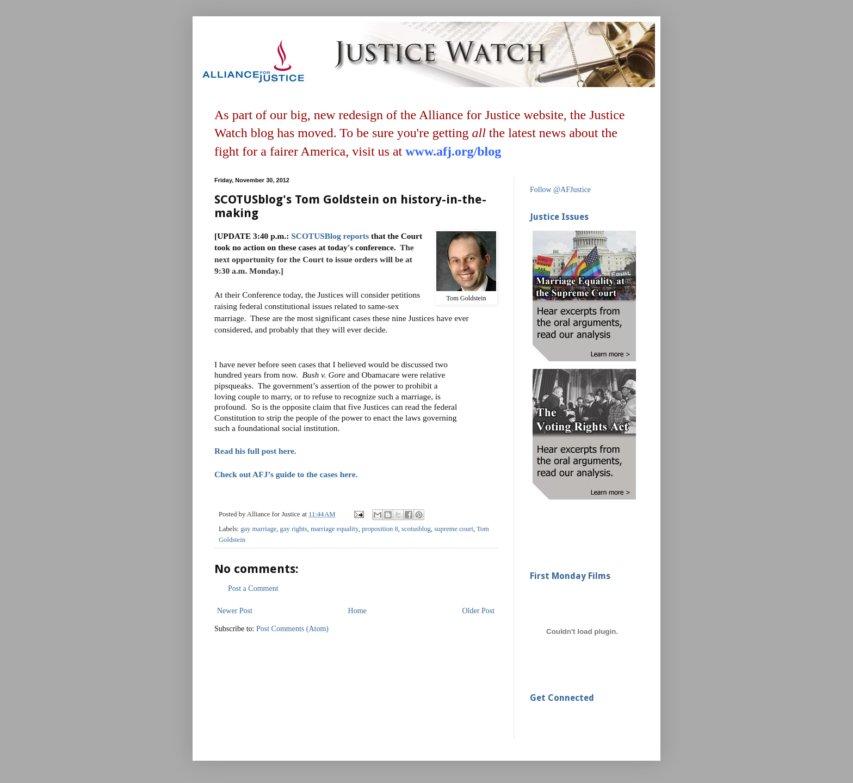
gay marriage (258, 529)
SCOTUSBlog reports (330, 236)
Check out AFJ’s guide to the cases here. (285, 474)
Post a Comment (253, 588)
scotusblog (416, 529)
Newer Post (234, 611)
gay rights (293, 529)
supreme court (453, 529)
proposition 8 (380, 529)
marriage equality (334, 529)
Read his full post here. (255, 450)
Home (357, 611)
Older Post (478, 611)
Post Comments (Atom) (292, 629)
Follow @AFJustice (560, 190)
